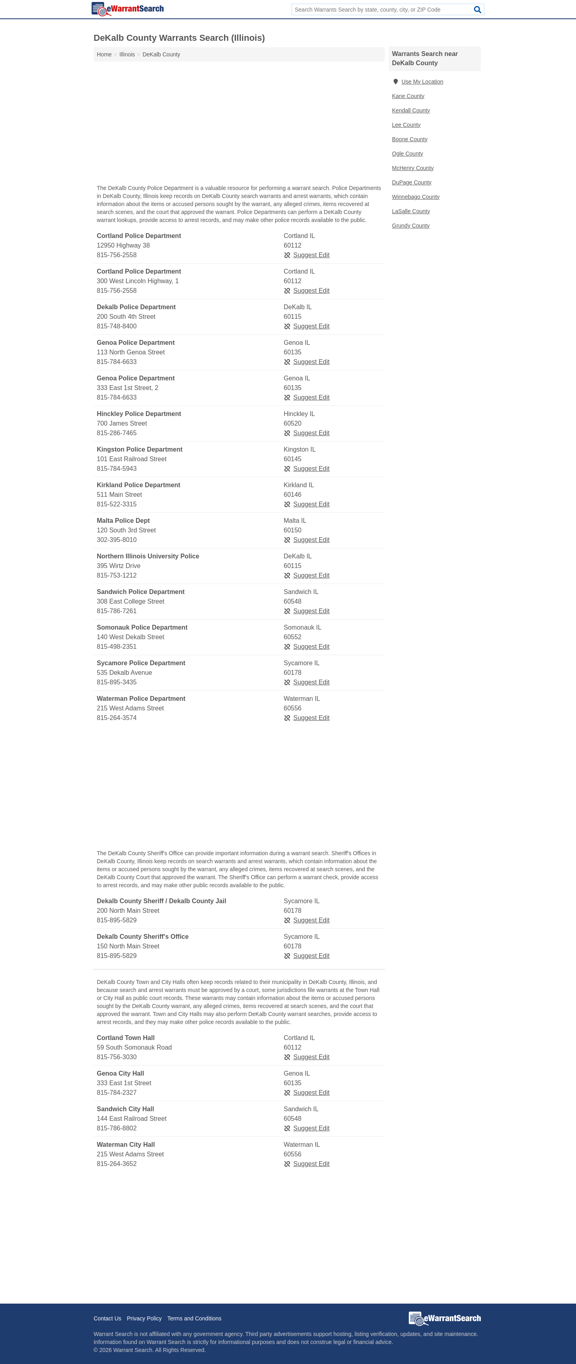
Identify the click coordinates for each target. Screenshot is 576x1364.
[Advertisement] (239, 125)
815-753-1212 (117, 575)
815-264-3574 (117, 717)
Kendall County (411, 110)
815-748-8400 (117, 326)
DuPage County (412, 182)
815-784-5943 (117, 468)
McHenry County (413, 168)
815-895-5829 (117, 920)
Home (104, 54)
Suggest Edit (307, 255)
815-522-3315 (117, 504)
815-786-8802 (117, 1128)
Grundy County (411, 225)
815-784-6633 (117, 361)
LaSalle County (411, 211)
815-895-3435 (117, 682)
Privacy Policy (144, 1318)
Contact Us (107, 1318)
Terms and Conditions (194, 1318)
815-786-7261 (117, 611)
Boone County (410, 139)
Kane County (408, 96)
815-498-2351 (117, 646)
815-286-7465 (117, 433)
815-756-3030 (117, 1057)
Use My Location (417, 81)
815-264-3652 (117, 1163)
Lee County (406, 125)
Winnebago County (416, 197)
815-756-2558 (117, 255)
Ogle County (407, 153)
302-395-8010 (117, 539)
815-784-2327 (117, 1092)
